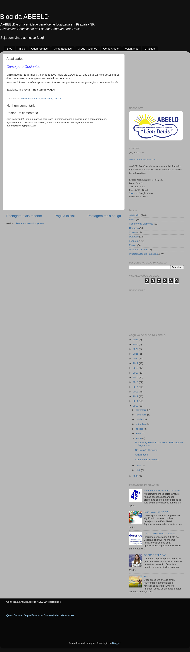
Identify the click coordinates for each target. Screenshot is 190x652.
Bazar (132, 219)
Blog (9, 48)
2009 (136, 476)
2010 (136, 405)
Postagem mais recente (24, 216)
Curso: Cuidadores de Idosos (159, 533)
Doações (134, 236)
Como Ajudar (111, 48)
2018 (136, 368)
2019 (136, 363)
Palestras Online (138, 249)
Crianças (134, 228)
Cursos (57, 98)
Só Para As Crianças (146, 450)
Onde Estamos (63, 48)
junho (139, 438)
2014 (136, 387)
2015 (136, 382)
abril (138, 470)
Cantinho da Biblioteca (141, 223)
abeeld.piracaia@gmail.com (142, 159)
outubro (140, 419)
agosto (140, 428)
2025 (136, 339)
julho (138, 433)
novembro (141, 414)
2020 (136, 358)
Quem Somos (39, 48)
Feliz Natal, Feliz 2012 (156, 512)
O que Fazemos (87, 48)
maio (139, 465)
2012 (136, 396)
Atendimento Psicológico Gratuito (162, 490)
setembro (141, 424)
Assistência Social (30, 98)
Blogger (116, 643)
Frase (147, 576)
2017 (136, 372)
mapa (132, 193)
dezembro (141, 410)
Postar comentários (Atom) (30, 223)
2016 (136, 377)
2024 (136, 344)
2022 (136, 349)
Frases (132, 245)
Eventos (133, 241)
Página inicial (65, 216)
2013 (136, 391)
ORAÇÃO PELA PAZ (155, 555)
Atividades (46, 98)
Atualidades (141, 454)
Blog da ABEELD (24, 16)
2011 (136, 401)
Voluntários (131, 48)
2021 (136, 353)
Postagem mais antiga (104, 216)
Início (22, 48)
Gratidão (149, 48)
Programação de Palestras (143, 254)
